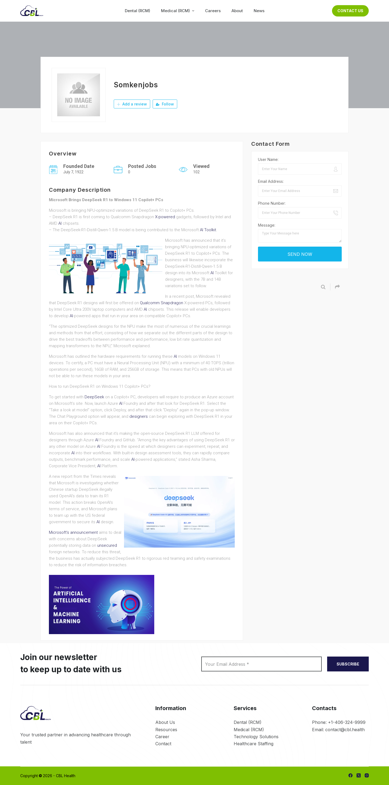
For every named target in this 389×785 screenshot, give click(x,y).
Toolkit (210, 229)
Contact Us (350, 10)
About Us (165, 722)
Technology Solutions (256, 736)
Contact (163, 743)
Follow (165, 104)
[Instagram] (367, 775)
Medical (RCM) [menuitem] (178, 10)
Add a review (132, 104)
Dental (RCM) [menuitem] (137, 10)
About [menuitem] (237, 10)
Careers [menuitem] (213, 10)
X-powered (165, 216)
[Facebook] (350, 775)
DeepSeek (94, 397)
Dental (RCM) (247, 722)
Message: (266, 225)
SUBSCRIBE (348, 664)
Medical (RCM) (249, 729)
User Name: (268, 159)
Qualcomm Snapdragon (161, 302)
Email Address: (271, 181)
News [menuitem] (259, 10)
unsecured (107, 545)
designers (138, 416)
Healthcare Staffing (253, 743)
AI (60, 223)
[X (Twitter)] (359, 775)
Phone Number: (272, 203)
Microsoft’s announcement (73, 532)
